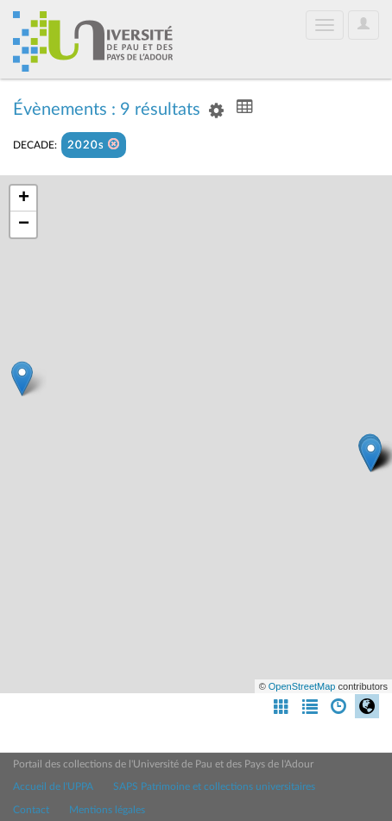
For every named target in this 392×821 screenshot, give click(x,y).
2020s (93, 144)
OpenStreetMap (302, 686)
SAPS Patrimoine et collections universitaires (214, 786)
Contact (31, 810)
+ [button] (23, 199)
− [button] (23, 224)
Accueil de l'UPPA (53, 786)
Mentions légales (107, 810)
